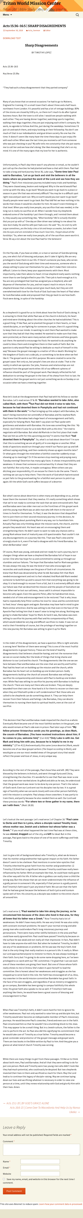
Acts (30, 30)
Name (6, 1161)
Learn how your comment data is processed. (60, 1204)
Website (7, 1173)
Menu (6, 14)
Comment (9, 1141)
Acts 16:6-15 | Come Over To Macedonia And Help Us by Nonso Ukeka (45, 1110)
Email (6, 1167)
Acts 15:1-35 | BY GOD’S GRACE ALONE (26, 1103)
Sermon (36, 30)
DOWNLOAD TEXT (12, 38)
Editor (48, 30)
